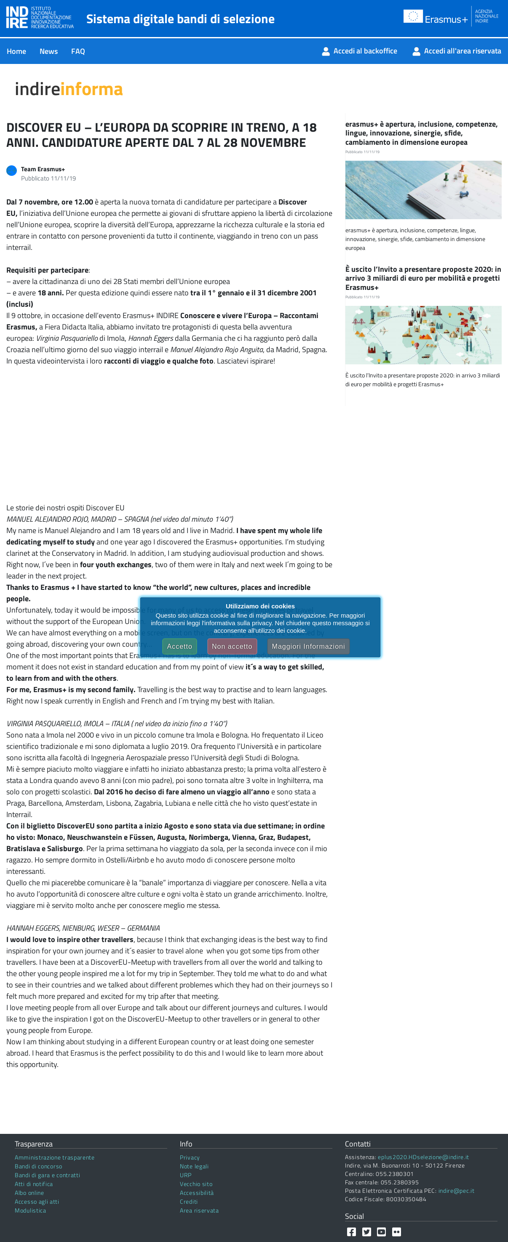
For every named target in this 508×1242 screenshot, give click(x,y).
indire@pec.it (456, 1190)
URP (186, 1174)
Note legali (194, 1166)
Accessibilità (197, 1192)
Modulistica (30, 1210)
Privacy (190, 1157)
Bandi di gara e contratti (47, 1174)
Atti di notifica (34, 1183)
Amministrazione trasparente (55, 1157)
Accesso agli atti (37, 1201)
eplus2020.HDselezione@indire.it (423, 1156)
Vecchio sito (196, 1183)
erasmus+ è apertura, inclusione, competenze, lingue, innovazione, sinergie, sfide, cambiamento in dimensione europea (421, 133)
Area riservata (199, 1210)
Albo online (29, 1192)
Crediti (189, 1201)
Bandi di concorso (38, 1166)
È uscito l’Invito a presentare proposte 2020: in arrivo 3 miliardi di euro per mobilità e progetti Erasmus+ (423, 278)
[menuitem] (16, 51)
